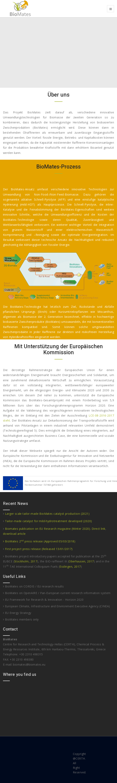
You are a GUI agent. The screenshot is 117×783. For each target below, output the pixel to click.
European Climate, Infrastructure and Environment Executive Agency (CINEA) (56, 606)
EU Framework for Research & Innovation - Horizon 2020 (43, 599)
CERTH (80, 758)
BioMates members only (21, 619)
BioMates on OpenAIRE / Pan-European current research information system (57, 593)
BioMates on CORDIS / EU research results (33, 586)
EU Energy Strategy (17, 613)
